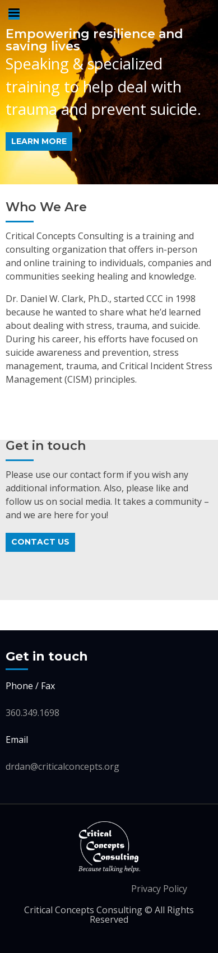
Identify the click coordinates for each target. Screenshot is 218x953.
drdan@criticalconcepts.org (62, 766)
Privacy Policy (159, 888)
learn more (39, 141)
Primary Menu (14, 14)
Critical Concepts (109, 847)
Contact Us (40, 542)
